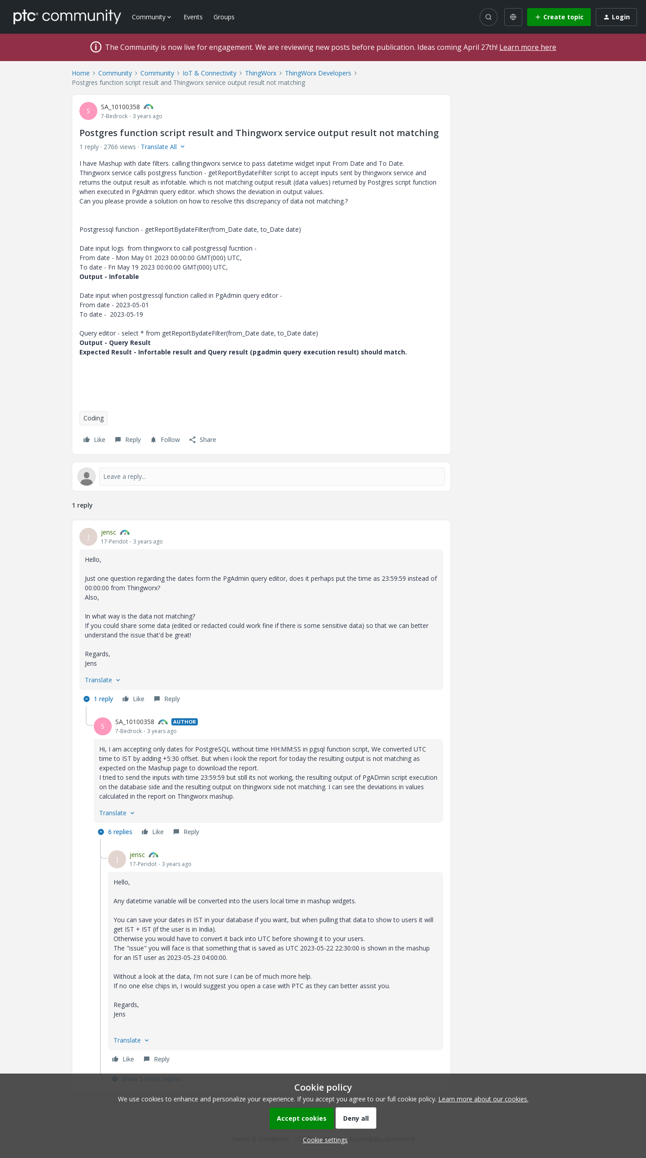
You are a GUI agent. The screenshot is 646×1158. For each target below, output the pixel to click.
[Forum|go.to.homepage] (67, 16)
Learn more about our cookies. (483, 1099)
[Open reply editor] (261, 476)
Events (193, 17)
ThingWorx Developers (318, 73)
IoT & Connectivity (209, 73)
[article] (261, 616)
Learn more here (527, 47)
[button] (559, 17)
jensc (108, 532)
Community (115, 73)
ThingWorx (260, 73)
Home (81, 73)
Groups (224, 17)
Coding (93, 418)
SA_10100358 (120, 106)
